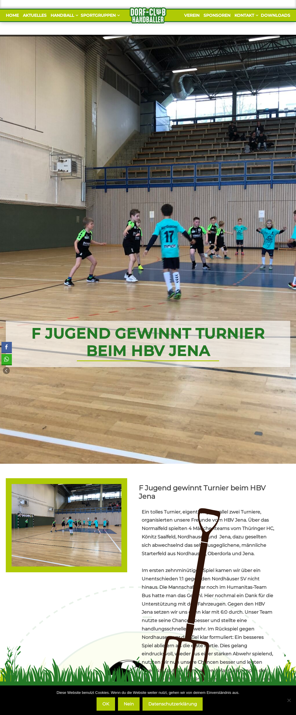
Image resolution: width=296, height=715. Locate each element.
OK (105, 704)
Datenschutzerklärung (172, 704)
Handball (64, 15)
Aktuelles (35, 15)
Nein (129, 704)
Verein (191, 15)
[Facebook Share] (6, 347)
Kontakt (245, 15)
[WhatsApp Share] (6, 359)
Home (12, 15)
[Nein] (289, 700)
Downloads (275, 15)
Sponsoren (217, 15)
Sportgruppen (99, 15)
